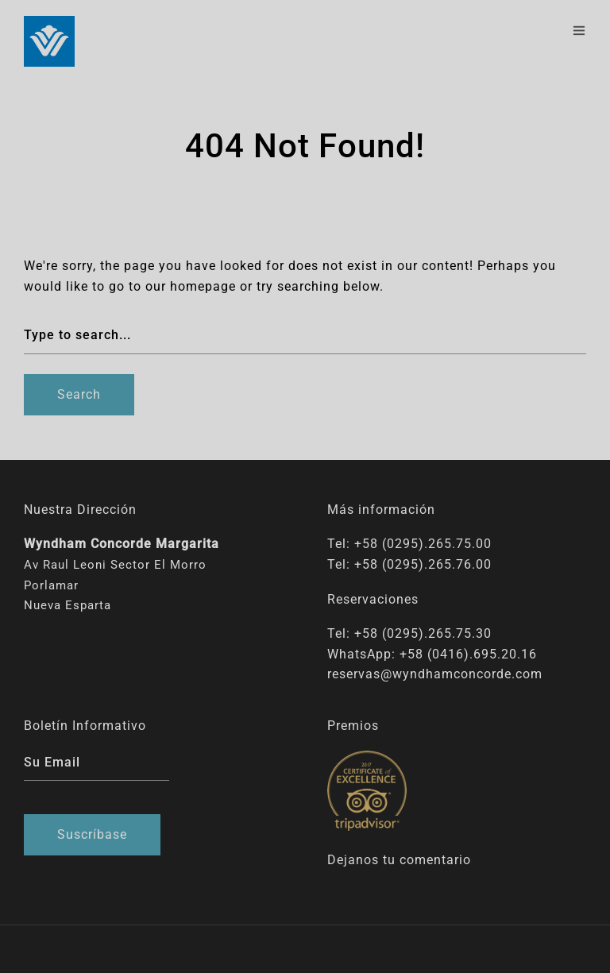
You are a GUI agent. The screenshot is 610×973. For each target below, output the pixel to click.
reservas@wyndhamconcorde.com (434, 673)
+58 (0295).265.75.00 (423, 543)
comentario (435, 859)
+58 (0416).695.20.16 (468, 654)
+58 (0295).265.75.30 (423, 633)
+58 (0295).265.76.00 (423, 564)
